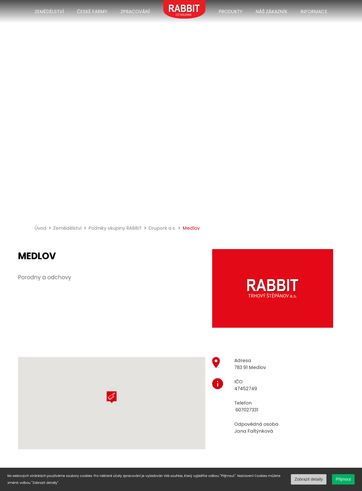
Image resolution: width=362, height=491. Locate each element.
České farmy (92, 11)
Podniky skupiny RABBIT (115, 228)
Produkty (230, 11)
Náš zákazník (271, 11)
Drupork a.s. (162, 228)
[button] (112, 397)
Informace (313, 11)
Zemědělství (49, 11)
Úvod (40, 228)
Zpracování (135, 11)
